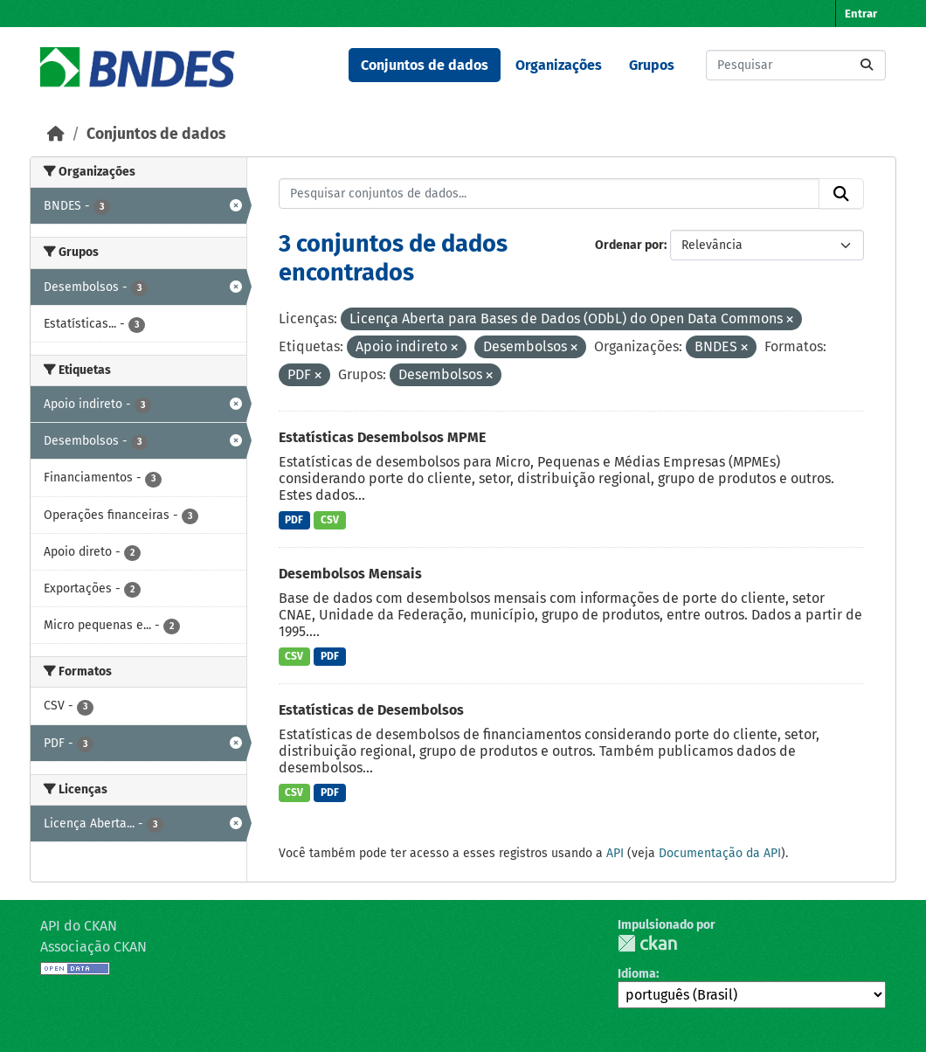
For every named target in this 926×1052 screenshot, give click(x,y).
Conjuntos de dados (424, 65)
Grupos (651, 65)
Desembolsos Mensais (350, 573)
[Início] (56, 134)
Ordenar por (629, 245)
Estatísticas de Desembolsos (371, 710)
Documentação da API (720, 853)
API (615, 853)
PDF (294, 520)
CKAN (647, 943)
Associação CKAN (93, 946)
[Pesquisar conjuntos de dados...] (796, 65)
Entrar (861, 13)
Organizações (558, 65)
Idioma (637, 973)
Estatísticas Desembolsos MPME (382, 437)
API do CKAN (78, 925)
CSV (330, 520)
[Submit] (866, 65)
